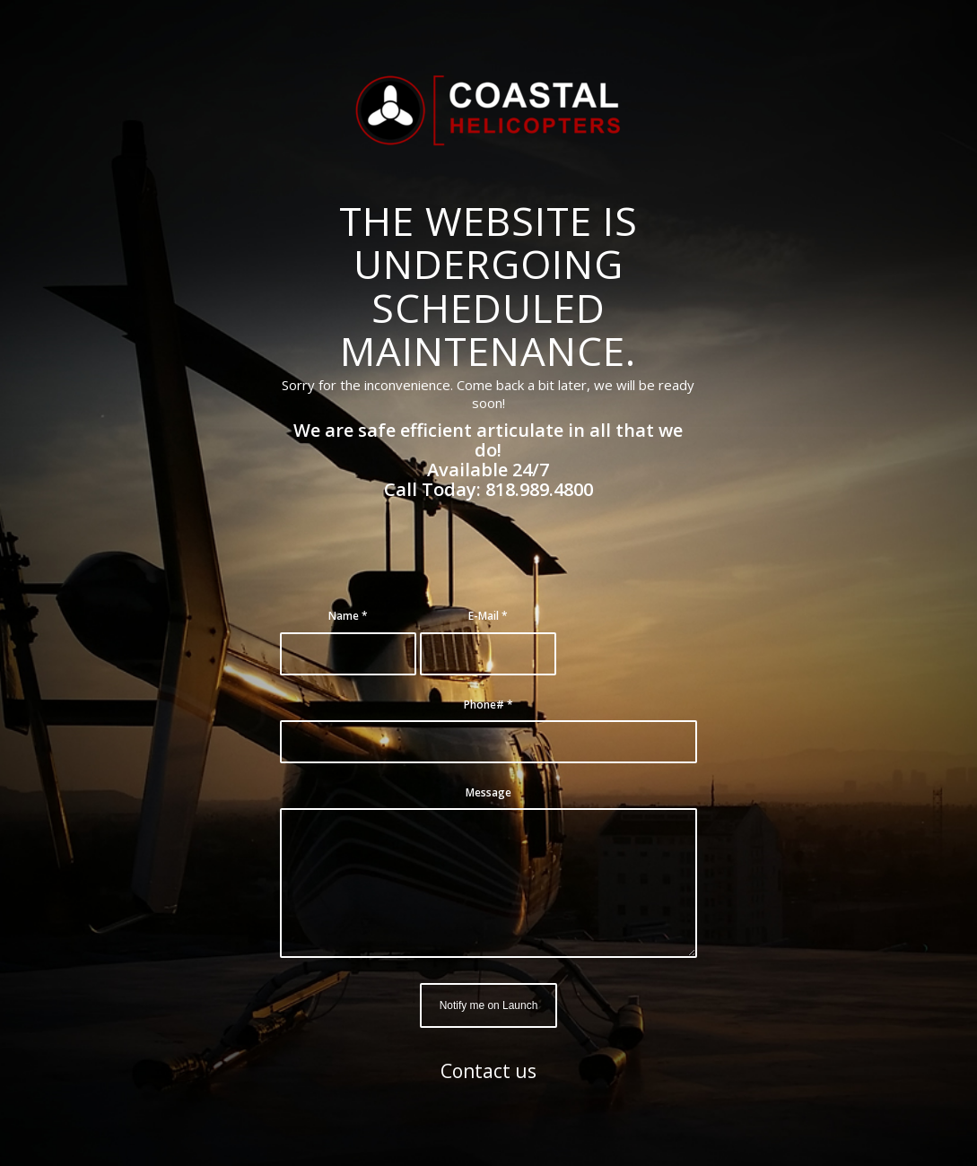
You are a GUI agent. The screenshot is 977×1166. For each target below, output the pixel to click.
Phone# (488, 704)
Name (348, 615)
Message (488, 792)
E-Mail (488, 615)
